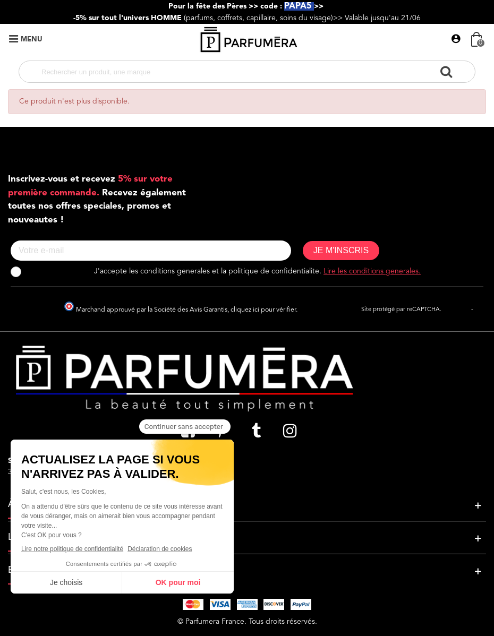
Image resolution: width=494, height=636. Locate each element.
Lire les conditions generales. (372, 271)
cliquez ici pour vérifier (263, 310)
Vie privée (456, 310)
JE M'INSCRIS (341, 250)
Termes (484, 310)
